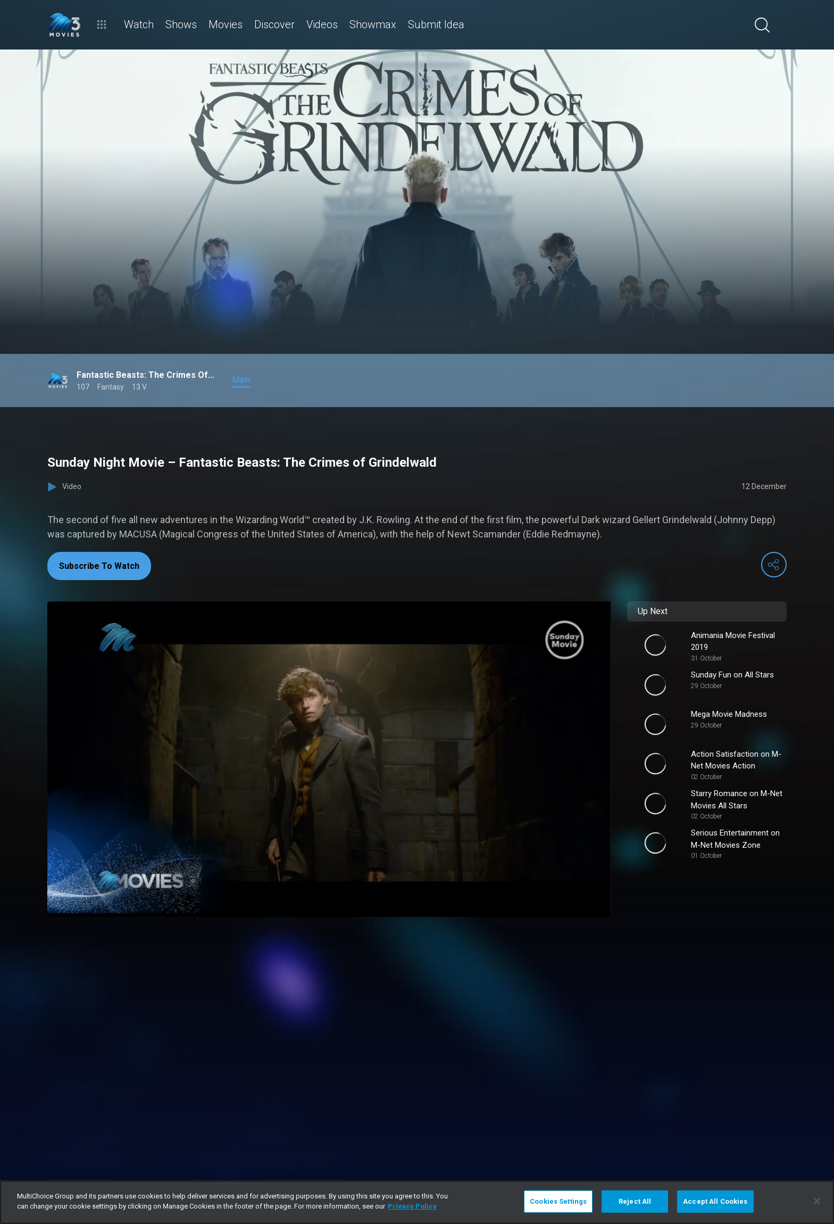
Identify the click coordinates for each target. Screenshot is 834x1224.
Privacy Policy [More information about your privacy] (412, 1206)
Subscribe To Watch (99, 566)
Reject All (635, 1201)
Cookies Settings (558, 1201)
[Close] (817, 1201)
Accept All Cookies (715, 1201)
